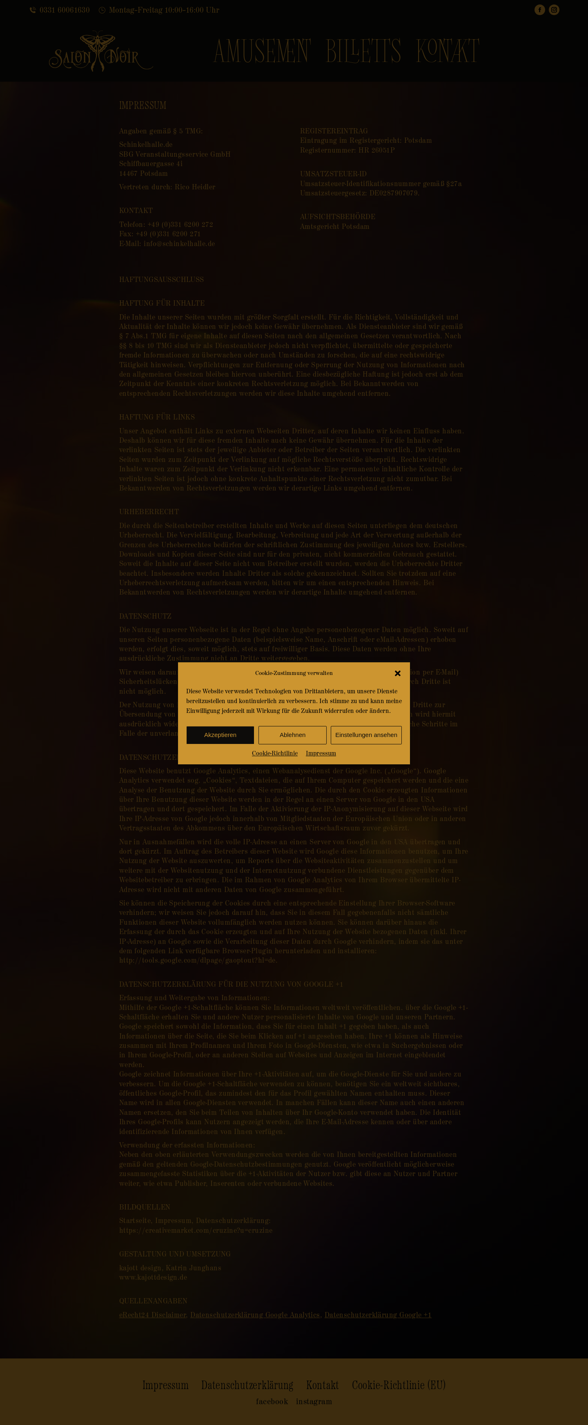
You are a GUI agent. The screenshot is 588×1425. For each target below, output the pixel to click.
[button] (398, 689)
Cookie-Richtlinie (275, 768)
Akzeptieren (220, 750)
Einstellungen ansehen (366, 750)
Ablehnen (292, 750)
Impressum (321, 768)
